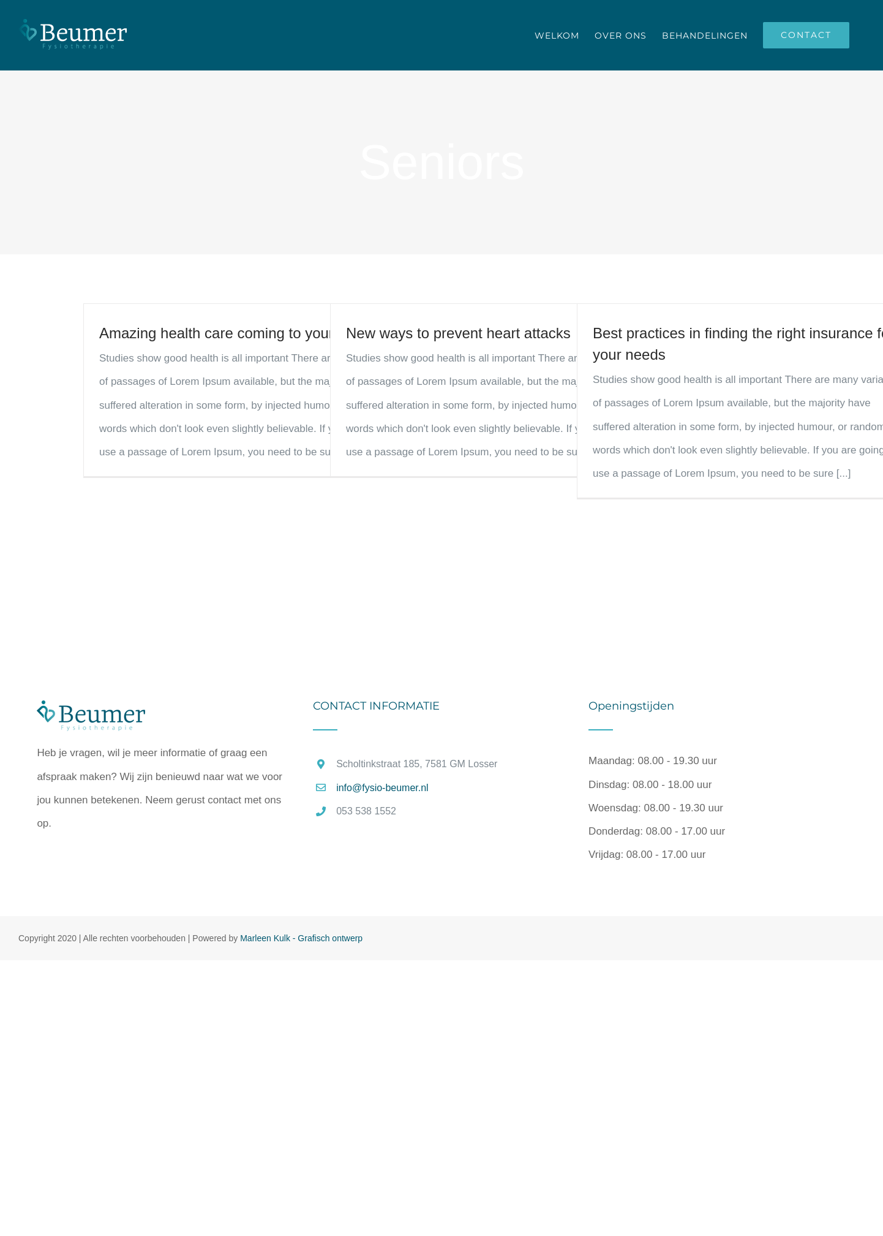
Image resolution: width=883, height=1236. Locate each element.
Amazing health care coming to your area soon (251, 333)
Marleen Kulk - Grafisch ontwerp (301, 938)
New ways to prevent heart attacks (458, 333)
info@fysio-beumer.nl (382, 788)
